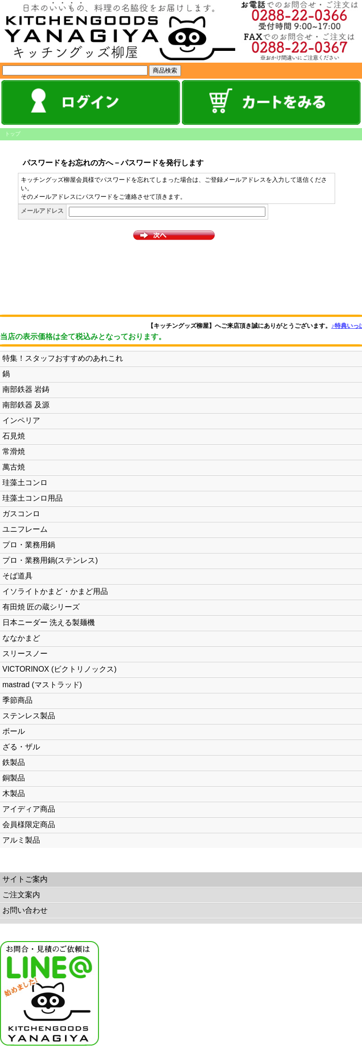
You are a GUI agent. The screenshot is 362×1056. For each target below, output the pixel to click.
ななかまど (21, 638)
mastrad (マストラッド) (42, 685)
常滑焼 (13, 451)
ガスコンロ (21, 514)
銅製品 (13, 778)
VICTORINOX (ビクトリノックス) (59, 669)
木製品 (13, 793)
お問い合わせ (25, 910)
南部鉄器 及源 (25, 405)
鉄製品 (13, 762)
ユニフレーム (25, 529)
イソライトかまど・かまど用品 (55, 591)
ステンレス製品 (28, 716)
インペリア (21, 420)
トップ (12, 134)
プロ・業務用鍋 (28, 545)
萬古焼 (13, 467)
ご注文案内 (21, 895)
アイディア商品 (28, 809)
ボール (13, 731)
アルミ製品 (21, 840)
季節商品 (17, 700)
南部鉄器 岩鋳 (25, 389)
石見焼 (13, 436)
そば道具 (17, 576)
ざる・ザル (21, 747)
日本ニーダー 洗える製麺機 (48, 622)
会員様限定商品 (28, 824)
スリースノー (25, 654)
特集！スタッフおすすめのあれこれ (62, 358)
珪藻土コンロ (25, 483)
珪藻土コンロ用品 (32, 498)
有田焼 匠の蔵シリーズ (41, 607)
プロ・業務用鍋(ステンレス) (50, 560)
